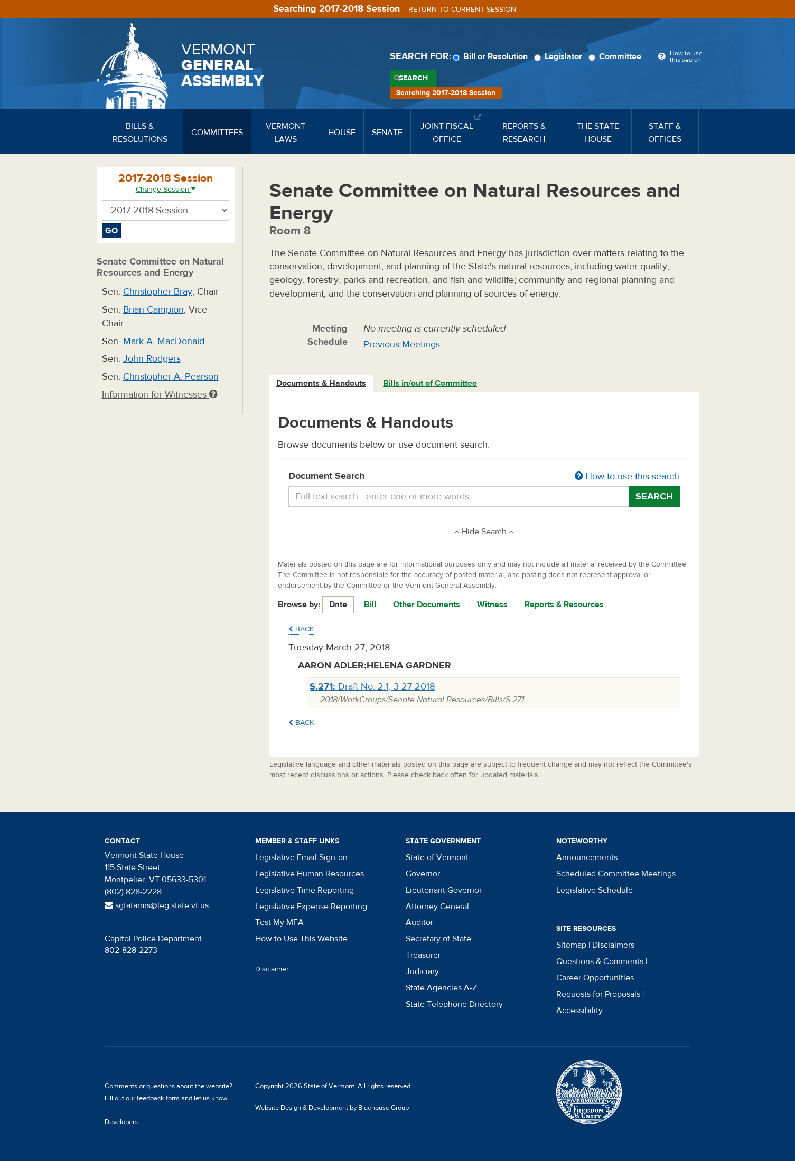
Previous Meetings (401, 344)
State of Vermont (437, 857)
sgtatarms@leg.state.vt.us (157, 905)
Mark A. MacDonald (163, 341)
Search (413, 78)
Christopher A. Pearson (171, 377)
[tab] (321, 383)
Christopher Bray (157, 292)
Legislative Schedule (594, 890)
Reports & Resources (564, 604)
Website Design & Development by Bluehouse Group (332, 1107)
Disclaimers (613, 945)
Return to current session (462, 9)
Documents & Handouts (321, 383)
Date (338, 604)
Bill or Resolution (492, 56)
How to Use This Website (301, 938)
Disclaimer (272, 969)
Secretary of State (438, 938)
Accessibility (579, 1010)
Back (301, 629)
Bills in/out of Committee (430, 383)
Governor (423, 874)
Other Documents (426, 604)
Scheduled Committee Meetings (616, 874)
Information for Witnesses (159, 395)
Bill (370, 604)
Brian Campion (153, 310)
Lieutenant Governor (444, 890)
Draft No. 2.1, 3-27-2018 (372, 687)
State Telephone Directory (454, 1004)
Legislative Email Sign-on (301, 857)
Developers (121, 1122)
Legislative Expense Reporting (311, 906)
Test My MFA (279, 922)
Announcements (587, 857)
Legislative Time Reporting (304, 890)
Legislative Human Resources (309, 874)
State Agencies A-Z (441, 988)
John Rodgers (152, 359)
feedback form (158, 1098)
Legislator (559, 56)
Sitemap (571, 945)
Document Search (484, 476)
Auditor (419, 922)
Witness (492, 604)
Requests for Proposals (598, 994)
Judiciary (422, 971)
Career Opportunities (595, 978)
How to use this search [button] (627, 476)
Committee (616, 56)
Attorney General (437, 906)
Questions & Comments (599, 961)
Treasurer (423, 955)
